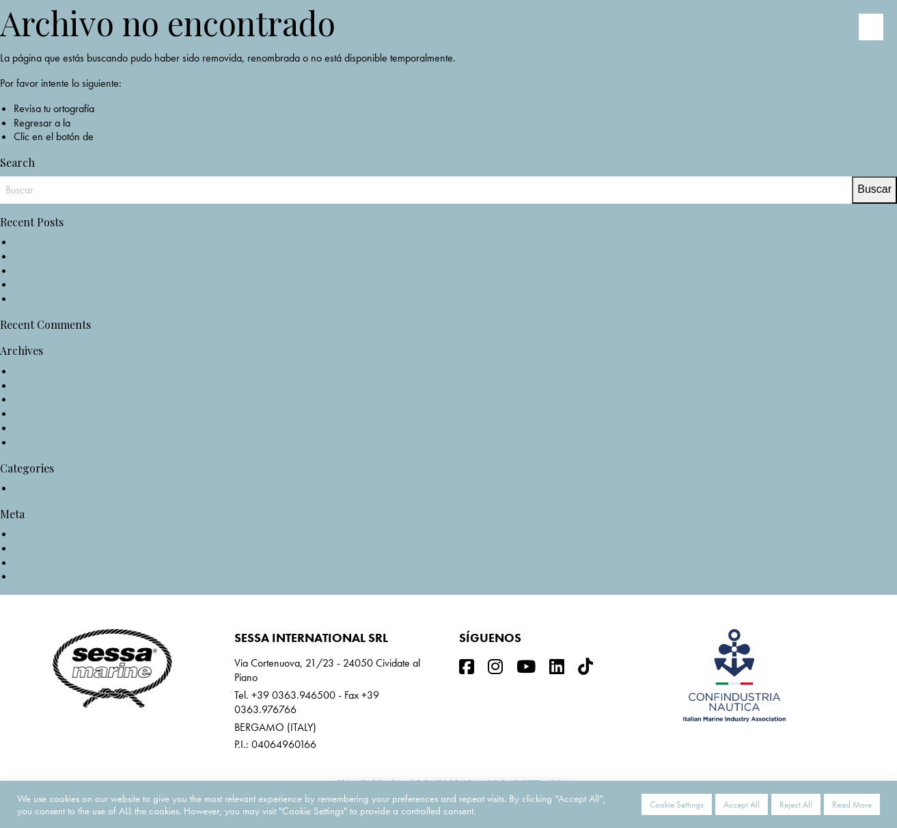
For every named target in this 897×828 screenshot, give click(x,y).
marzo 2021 (40, 413)
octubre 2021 (42, 385)
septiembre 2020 (50, 427)
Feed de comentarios (58, 562)
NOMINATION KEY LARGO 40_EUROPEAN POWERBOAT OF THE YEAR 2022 (188, 256)
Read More (852, 804)
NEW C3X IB (42, 242)
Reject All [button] (795, 804)
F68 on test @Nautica (59, 284)
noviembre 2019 (48, 442)
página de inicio (107, 123)
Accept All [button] (741, 804)
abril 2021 (36, 399)
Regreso (113, 136)
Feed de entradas (50, 548)
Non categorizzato (53, 488)
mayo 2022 (39, 371)
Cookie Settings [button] (677, 804)
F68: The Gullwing (53, 298)
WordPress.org (45, 576)
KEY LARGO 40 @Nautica (70, 270)
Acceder (32, 533)
